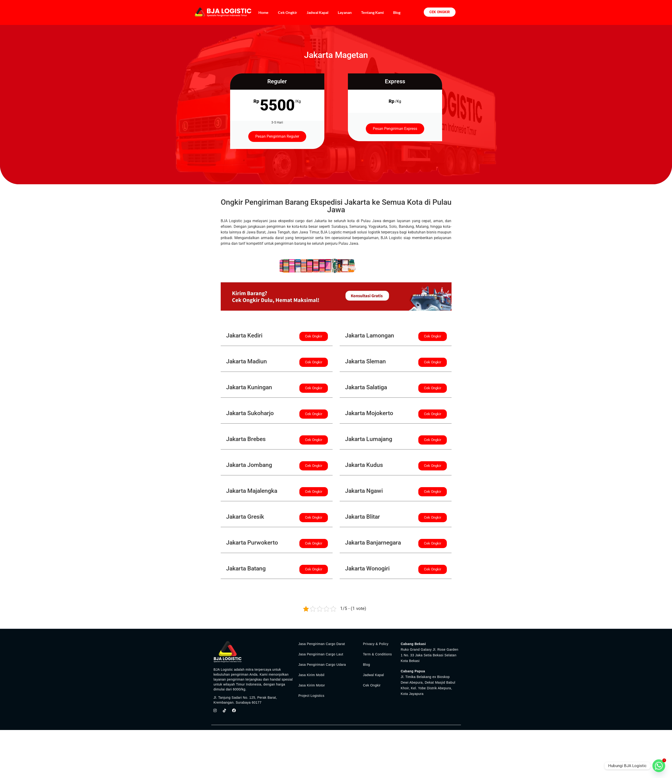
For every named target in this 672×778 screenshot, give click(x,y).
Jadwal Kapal (317, 12)
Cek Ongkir (287, 12)
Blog (396, 12)
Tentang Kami (372, 12)
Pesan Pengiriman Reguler (277, 136)
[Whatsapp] (658, 765)
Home (263, 12)
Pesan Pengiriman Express (395, 128)
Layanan (345, 12)
